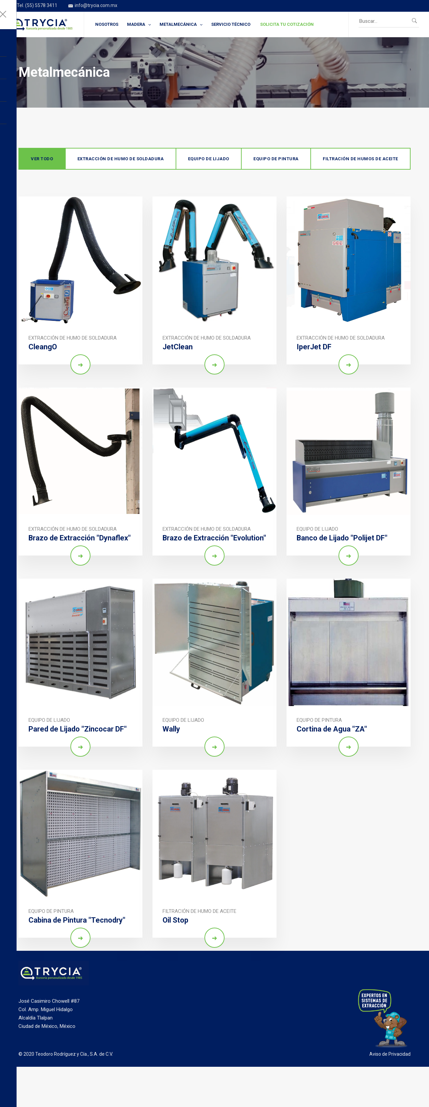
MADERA (136, 24)
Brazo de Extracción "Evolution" (214, 538)
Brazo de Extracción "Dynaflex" (79, 538)
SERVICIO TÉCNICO (230, 24)
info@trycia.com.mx (92, 6)
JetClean (178, 347)
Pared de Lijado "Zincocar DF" (77, 729)
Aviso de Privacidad (390, 1054)
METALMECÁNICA (178, 24)
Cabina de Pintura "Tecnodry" (76, 920)
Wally (171, 729)
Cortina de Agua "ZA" (332, 729)
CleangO (42, 347)
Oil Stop (175, 920)
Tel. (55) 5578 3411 (33, 6)
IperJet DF (314, 347)
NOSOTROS (106, 24)
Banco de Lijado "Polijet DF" (342, 538)
